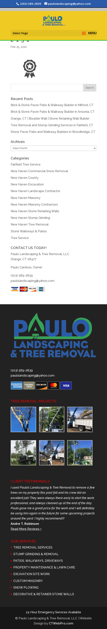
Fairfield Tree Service (26, 164)
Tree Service (20, 238)
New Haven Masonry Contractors (34, 204)
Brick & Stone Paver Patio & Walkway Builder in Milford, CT (52, 105)
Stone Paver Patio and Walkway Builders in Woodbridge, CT (53, 132)
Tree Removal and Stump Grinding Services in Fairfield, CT (52, 125)
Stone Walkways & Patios (29, 231)
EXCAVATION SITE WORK (31, 574)
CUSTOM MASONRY (28, 581)
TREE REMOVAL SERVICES (32, 547)
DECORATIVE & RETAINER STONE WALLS (43, 594)
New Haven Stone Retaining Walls (35, 211)
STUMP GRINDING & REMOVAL (36, 554)
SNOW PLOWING (25, 587)
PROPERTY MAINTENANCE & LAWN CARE (44, 567)
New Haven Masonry (25, 198)
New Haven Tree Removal (30, 224)
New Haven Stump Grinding (30, 218)
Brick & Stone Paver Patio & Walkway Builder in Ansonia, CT (53, 112)
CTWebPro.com (61, 623)
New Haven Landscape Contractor (35, 191)
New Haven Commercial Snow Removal (39, 171)
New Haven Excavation (27, 184)
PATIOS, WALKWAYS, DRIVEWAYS (38, 561)
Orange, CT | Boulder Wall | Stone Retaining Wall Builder (50, 118)
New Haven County (24, 178)
